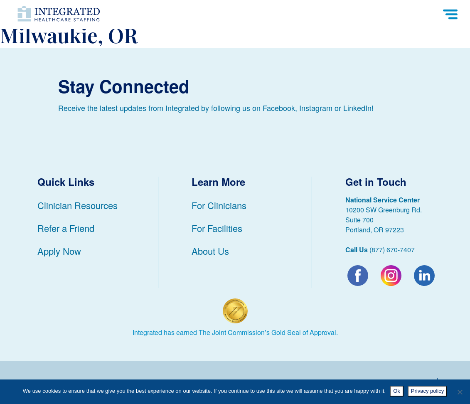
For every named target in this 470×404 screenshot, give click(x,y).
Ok (396, 391)
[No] (459, 392)
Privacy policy (427, 391)
